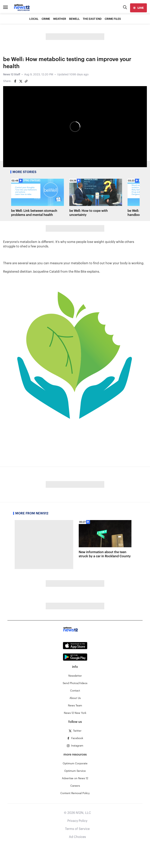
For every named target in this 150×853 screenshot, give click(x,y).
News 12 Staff (11, 74)
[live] (138, 7)
